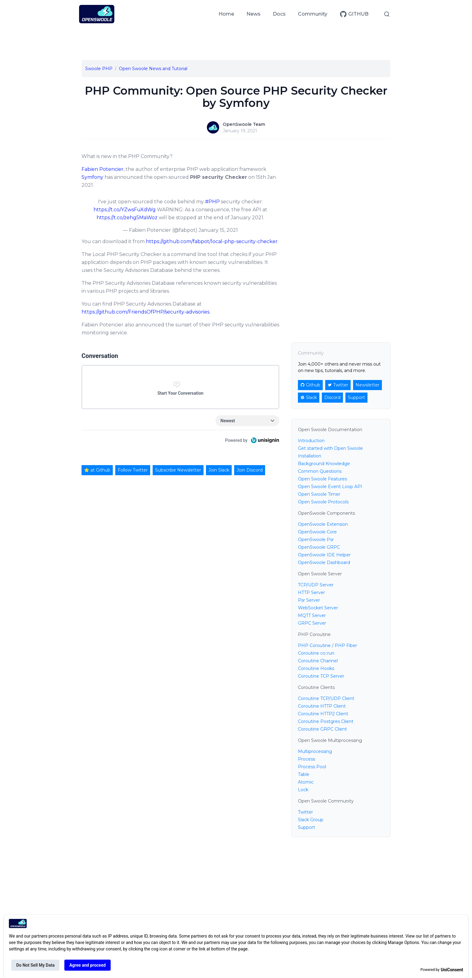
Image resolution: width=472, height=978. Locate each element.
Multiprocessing (315, 751)
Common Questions (319, 471)
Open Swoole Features (322, 479)
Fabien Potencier (103, 169)
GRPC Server (312, 623)
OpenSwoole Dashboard (324, 562)
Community (312, 14)
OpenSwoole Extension (323, 524)
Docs (279, 14)
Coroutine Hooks (316, 668)
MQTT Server (312, 615)
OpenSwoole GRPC (319, 547)
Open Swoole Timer (319, 494)
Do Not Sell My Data (35, 965)
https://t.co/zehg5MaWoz (127, 217)
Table (303, 774)
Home (226, 14)
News (253, 14)
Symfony (92, 177)
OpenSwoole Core (317, 532)
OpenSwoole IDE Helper (324, 555)
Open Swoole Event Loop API (330, 486)
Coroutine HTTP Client (322, 706)
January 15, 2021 (218, 230)
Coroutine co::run (316, 653)
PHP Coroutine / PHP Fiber (327, 645)
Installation (309, 456)
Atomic (306, 782)
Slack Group (310, 819)
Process (306, 759)
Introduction (311, 440)
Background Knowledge (324, 463)
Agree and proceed (87, 965)
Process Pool (312, 766)
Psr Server (309, 600)
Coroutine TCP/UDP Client (326, 698)
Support (306, 827)
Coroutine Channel (318, 661)
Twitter (305, 812)
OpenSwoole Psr (316, 539)
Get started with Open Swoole (330, 448)
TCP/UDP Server (315, 585)
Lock (303, 789)
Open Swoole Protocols (323, 502)
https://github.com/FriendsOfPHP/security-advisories (145, 312)
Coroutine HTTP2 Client (323, 714)
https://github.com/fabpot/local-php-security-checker (212, 241)
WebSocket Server (318, 608)
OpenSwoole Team (244, 124)
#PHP (212, 202)
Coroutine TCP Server (321, 676)
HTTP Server (311, 592)
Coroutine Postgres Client (325, 721)
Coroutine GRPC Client (322, 729)
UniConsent (452, 969)
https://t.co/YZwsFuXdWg (124, 210)
